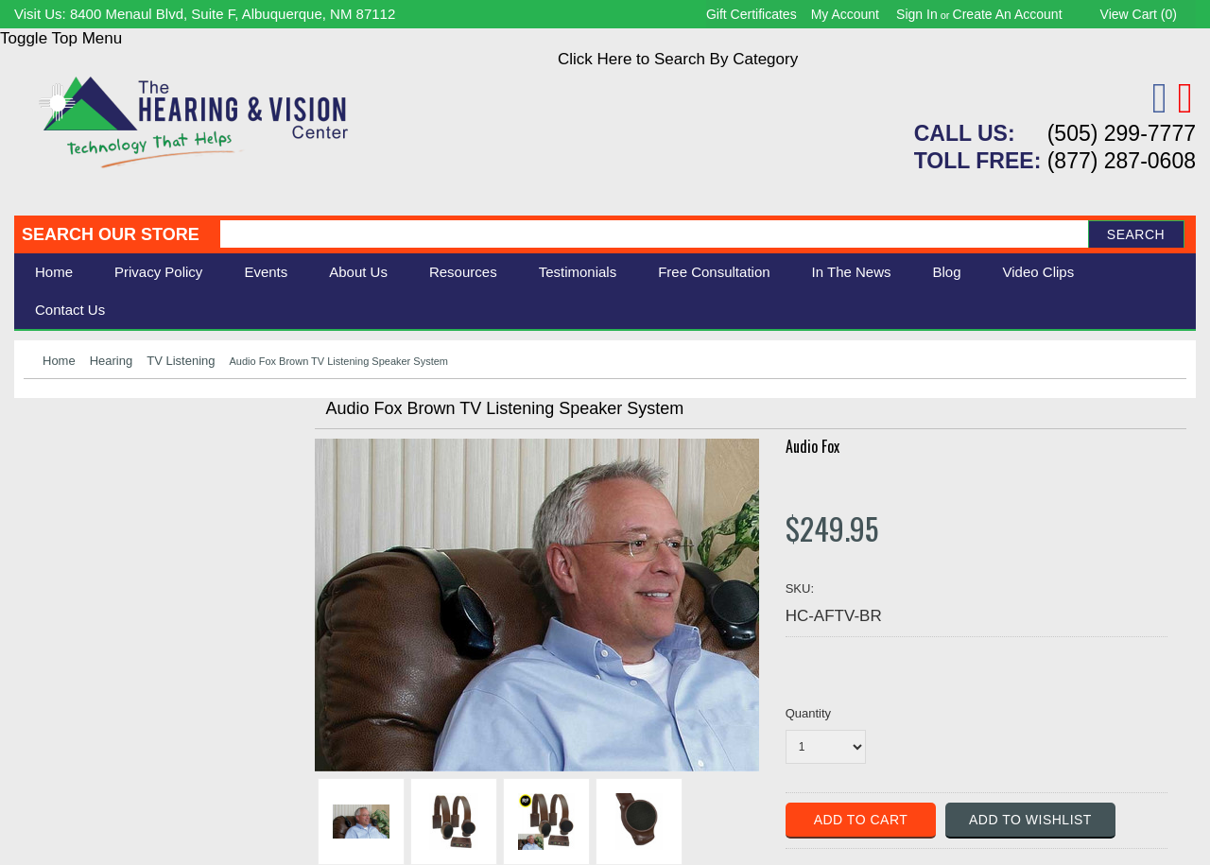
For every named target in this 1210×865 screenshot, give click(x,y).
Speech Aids (68, 501)
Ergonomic (62, 521)
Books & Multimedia (94, 543)
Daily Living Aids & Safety (115, 480)
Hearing (111, 361)
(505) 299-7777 (1121, 133)
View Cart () (1138, 14)
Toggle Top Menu (61, 38)
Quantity (808, 713)
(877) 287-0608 (1121, 160)
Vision (45, 459)
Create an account (1008, 14)
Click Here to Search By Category (678, 59)
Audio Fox (812, 446)
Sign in (917, 14)
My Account (845, 14)
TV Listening (181, 361)
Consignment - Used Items (119, 564)
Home (54, 272)
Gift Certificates (751, 14)
